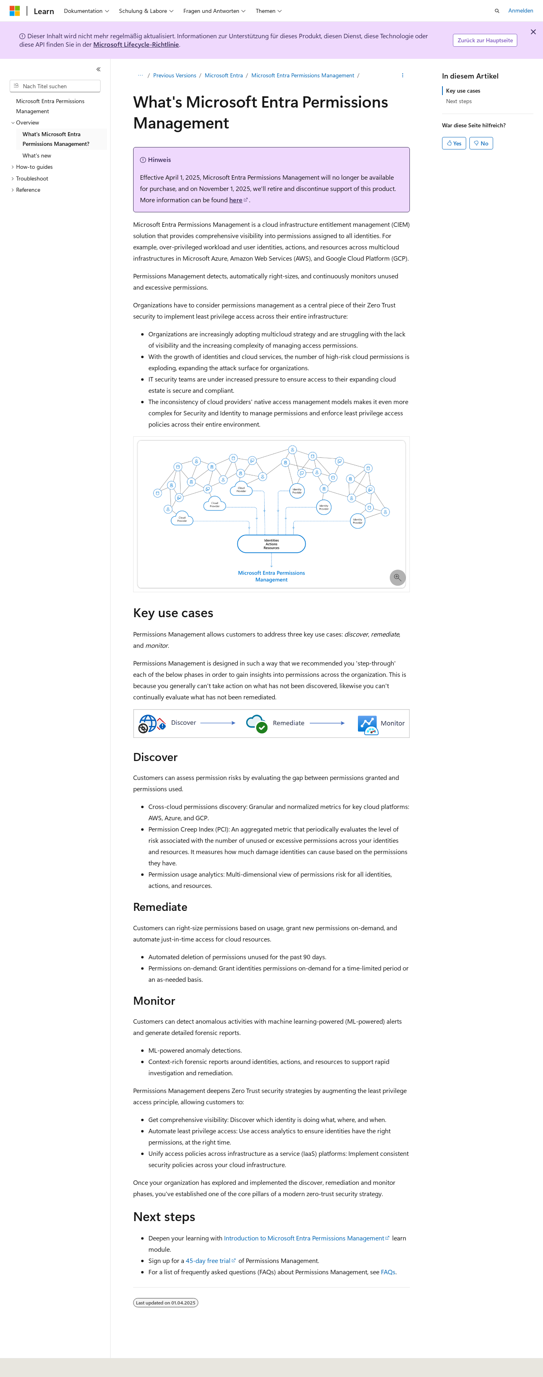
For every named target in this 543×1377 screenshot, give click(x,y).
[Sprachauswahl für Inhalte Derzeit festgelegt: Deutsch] (28, 1365)
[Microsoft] (15, 11)
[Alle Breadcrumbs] (140, 75)
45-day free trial (208, 1260)
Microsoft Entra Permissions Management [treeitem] (50, 106)
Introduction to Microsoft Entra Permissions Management (304, 1238)
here (236, 199)
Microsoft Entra (224, 75)
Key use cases (463, 90)
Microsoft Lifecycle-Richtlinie (136, 44)
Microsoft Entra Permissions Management (302, 75)
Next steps (459, 101)
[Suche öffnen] (497, 11)
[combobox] (55, 86)
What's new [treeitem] (37, 155)
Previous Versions (174, 75)
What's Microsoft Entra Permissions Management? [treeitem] (56, 139)
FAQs (388, 1271)
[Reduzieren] (98, 69)
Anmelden (520, 10)
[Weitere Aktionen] (403, 75)
